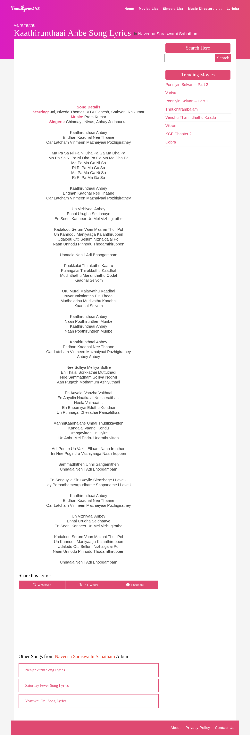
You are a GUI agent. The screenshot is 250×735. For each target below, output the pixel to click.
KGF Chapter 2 (178, 134)
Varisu (170, 93)
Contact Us (224, 728)
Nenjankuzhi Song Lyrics (45, 670)
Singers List (173, 8)
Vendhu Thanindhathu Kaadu (190, 117)
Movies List (148, 8)
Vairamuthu (24, 25)
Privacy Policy (198, 728)
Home (129, 8)
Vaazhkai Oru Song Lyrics (45, 701)
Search (223, 58)
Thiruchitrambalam (181, 109)
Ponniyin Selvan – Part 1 (186, 101)
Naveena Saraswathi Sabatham (168, 33)
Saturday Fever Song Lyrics (47, 685)
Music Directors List (205, 8)
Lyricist (233, 8)
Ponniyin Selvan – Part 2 (186, 84)
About (176, 728)
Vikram (171, 126)
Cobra (170, 142)
